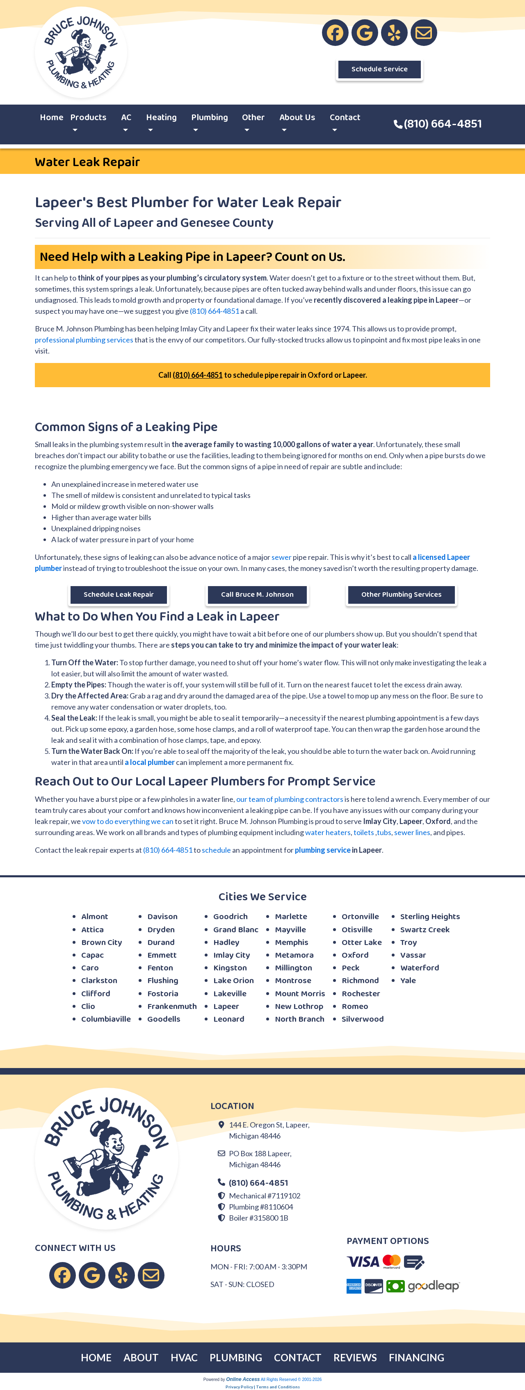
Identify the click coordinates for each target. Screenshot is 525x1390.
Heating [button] (161, 118)
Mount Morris (300, 994)
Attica (92, 930)
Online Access (243, 1379)
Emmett (162, 955)
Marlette (291, 917)
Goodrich (230, 917)
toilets (364, 832)
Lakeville (230, 994)
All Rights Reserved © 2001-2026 (291, 1379)
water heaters (328, 832)
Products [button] (88, 118)
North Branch (299, 1019)
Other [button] (253, 118)
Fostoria (162, 994)
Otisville (357, 930)
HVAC (184, 1357)
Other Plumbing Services (401, 594)
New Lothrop (299, 1006)
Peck (351, 968)
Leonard (228, 1019)
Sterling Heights (430, 917)
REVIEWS (355, 1357)
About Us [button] (297, 118)
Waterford (419, 968)
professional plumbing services (84, 339)
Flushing (162, 981)
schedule (216, 849)
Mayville (290, 930)
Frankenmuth (172, 1006)
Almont (94, 917)
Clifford (95, 994)
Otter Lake (362, 942)
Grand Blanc (235, 930)
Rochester (361, 994)
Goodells (163, 1019)
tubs (384, 832)
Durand (161, 942)
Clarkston (99, 981)
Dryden (161, 930)
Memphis (291, 942)
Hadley (226, 942)
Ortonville (360, 917)
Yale (408, 981)
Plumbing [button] (209, 118)
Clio (88, 1006)
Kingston (230, 968)
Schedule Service (380, 69)
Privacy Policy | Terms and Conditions (263, 1386)
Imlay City (231, 955)
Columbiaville (106, 1019)
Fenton (160, 968)
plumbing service (323, 849)
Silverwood (363, 1019)
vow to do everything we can (127, 821)
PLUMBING (236, 1357)
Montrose (293, 981)
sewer (282, 556)
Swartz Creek (425, 930)
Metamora (294, 955)
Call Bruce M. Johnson (257, 594)
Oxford (355, 955)
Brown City (101, 942)
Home (52, 118)
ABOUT (141, 1357)
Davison (162, 917)
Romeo (355, 1006)
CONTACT (298, 1357)
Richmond (360, 981)
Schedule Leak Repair (119, 594)
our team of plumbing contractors (289, 798)
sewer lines (412, 832)
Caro (90, 968)
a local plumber (150, 762)
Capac (92, 955)
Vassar (413, 955)
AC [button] (126, 118)
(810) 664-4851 (443, 124)
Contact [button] (345, 118)
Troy (408, 942)
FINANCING (416, 1357)
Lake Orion (233, 981)
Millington (293, 968)
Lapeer (226, 1006)
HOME (96, 1357)
